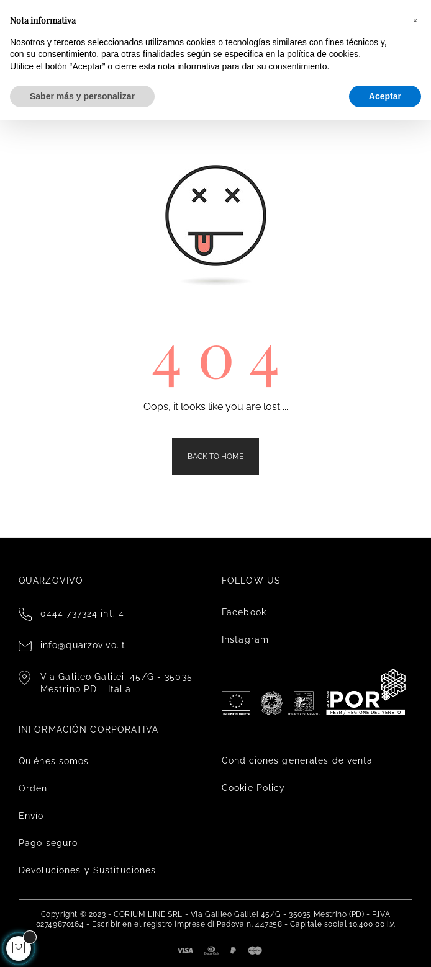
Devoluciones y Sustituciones (87, 870)
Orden (33, 788)
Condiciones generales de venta (297, 760)
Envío (31, 816)
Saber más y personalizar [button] (82, 96)
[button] (415, 20)
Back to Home (215, 456)
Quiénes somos (54, 761)
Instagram (245, 639)
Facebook (244, 612)
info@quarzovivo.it (82, 645)
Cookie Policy (254, 788)
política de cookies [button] (322, 54)
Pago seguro (48, 843)
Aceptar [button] (385, 96)
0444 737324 (69, 613)
